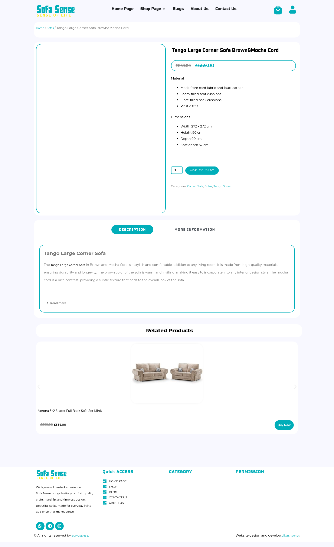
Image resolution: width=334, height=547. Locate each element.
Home (41, 28)
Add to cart (203, 170)
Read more (59, 301)
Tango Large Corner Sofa (70, 263)
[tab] (132, 227)
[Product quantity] (177, 170)
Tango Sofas (226, 186)
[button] (167, 301)
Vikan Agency (288, 533)
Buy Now (285, 423)
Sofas (211, 186)
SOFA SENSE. (82, 533)
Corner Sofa (196, 186)
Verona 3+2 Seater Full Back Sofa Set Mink (78, 409)
